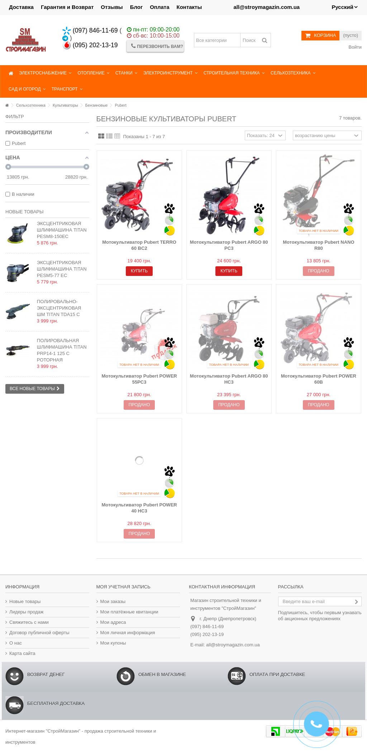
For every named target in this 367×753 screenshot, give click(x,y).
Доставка (21, 7)
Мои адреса (113, 622)
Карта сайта (22, 653)
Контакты (189, 7)
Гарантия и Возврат (67, 7)
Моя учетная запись (123, 586)
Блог (136, 7)
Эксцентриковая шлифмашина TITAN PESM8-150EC (62, 230)
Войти (354, 47)
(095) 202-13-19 (90, 45)
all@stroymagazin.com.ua (233, 644)
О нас (15, 643)
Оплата (159, 7)
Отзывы (112, 7)
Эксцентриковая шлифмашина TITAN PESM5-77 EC (62, 269)
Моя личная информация (127, 632)
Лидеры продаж (26, 611)
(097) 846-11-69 (90, 30)
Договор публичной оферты (39, 632)
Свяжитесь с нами (29, 622)
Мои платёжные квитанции (129, 611)
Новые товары (24, 211)
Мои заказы (113, 601)
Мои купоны (113, 643)
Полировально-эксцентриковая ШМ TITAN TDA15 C (59, 308)
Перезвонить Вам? (157, 46)
